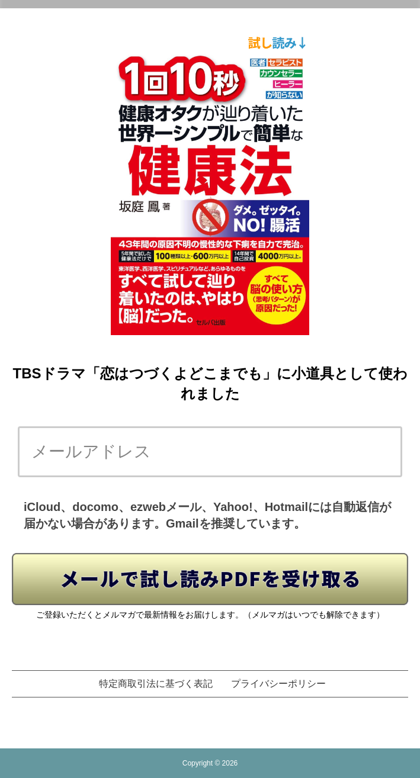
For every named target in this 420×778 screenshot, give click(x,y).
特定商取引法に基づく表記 (156, 684)
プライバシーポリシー (278, 684)
